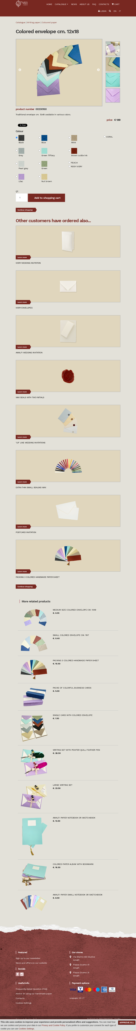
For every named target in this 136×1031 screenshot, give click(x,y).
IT (120, 11)
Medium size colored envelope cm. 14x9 (74, 610)
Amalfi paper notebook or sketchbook (74, 818)
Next (98, 70)
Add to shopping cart (47, 197)
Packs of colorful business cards (72, 688)
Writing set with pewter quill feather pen (76, 750)
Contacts (104, 4)
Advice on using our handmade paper (34, 993)
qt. (17, 191)
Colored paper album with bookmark (73, 864)
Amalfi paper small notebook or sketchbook (78, 895)
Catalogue (60, 4)
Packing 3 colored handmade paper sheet (76, 660)
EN (115, 11)
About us (84, 4)
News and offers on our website (31, 963)
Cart (115, 4)
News (74, 4)
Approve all (126, 1022)
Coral (109, 137)
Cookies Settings (26, 1029)
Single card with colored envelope (73, 715)
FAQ (94, 4)
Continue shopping (25, 210)
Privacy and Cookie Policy (53, 1025)
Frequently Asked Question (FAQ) (31, 989)
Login (102, 11)
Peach (74, 163)
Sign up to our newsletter (28, 958)
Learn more (22, 257)
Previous (19, 70)
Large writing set (62, 785)
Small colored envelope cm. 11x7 (71, 635)
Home (49, 4)
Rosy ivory (76, 166)
